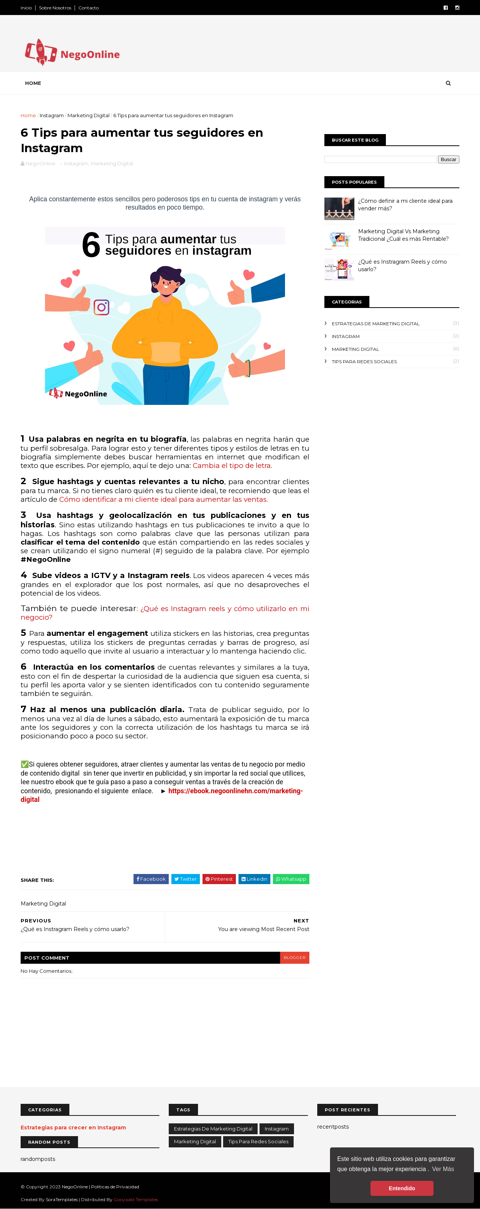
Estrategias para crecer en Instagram (73, 1127)
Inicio (26, 8)
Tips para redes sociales (364, 361)
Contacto (88, 8)
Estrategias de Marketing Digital (376, 323)
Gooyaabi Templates (136, 1199)
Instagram (52, 115)
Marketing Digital (89, 115)
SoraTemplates (62, 1199)
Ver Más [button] (443, 1169)
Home (33, 83)
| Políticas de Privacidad (114, 1186)
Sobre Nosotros (55, 8)
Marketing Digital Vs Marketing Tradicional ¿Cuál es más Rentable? (403, 235)
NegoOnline (75, 1186)
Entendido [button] (402, 1188)
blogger (295, 957)
